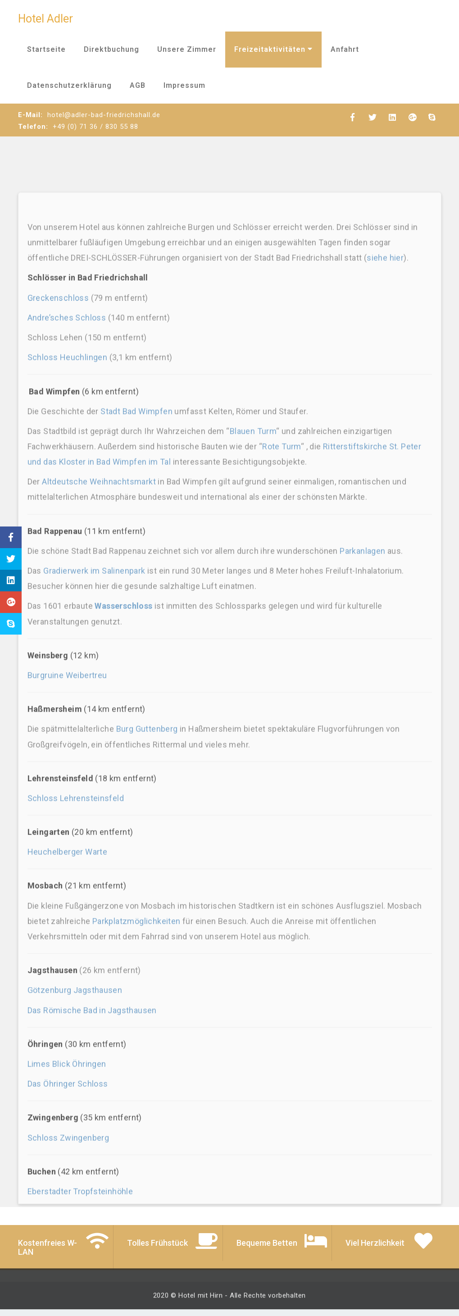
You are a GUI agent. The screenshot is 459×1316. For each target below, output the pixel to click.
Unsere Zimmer (186, 49)
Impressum (184, 85)
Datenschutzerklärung (69, 85)
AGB (137, 85)
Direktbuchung (111, 49)
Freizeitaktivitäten (273, 49)
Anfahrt (345, 49)
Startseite (46, 49)
